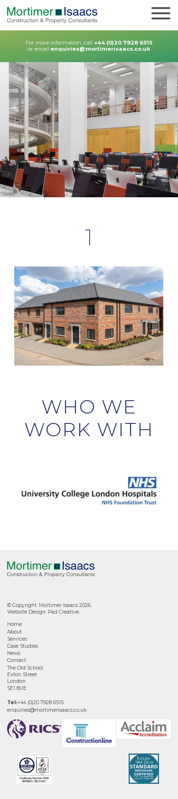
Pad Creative (63, 612)
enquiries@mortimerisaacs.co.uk (100, 49)
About (14, 632)
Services (17, 639)
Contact (16, 660)
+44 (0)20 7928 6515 (123, 42)
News (13, 653)
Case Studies (22, 646)
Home (14, 624)
